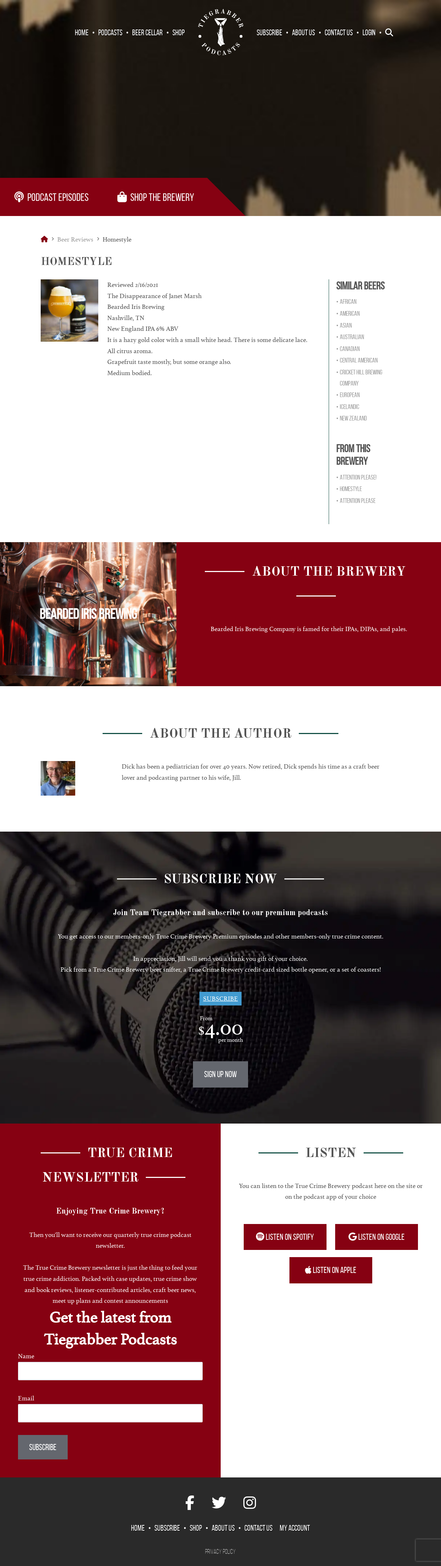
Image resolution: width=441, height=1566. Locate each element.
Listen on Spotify (285, 1237)
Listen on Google (376, 1237)
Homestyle (351, 488)
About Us (303, 32)
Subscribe (269, 32)
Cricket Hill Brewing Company (361, 378)
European (350, 395)
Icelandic (349, 406)
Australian (352, 337)
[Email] (110, 1413)
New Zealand (353, 418)
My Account (295, 1528)
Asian (346, 325)
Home (82, 32)
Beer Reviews (75, 239)
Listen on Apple (330, 1270)
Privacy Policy (220, 1551)
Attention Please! (358, 477)
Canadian (350, 348)
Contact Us (339, 32)
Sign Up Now (220, 1074)
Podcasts (110, 32)
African (348, 301)
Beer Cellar (147, 32)
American (350, 313)
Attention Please (357, 500)
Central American (359, 360)
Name (26, 1356)
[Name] (110, 1371)
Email (26, 1398)
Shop (178, 32)
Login (369, 32)
